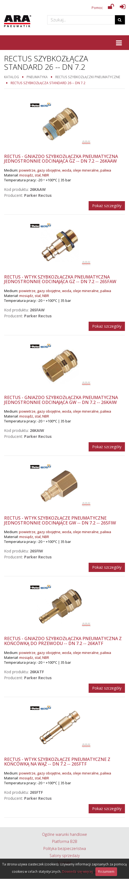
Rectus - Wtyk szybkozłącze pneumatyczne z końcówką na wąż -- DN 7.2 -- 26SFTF (57, 761)
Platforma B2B (64, 841)
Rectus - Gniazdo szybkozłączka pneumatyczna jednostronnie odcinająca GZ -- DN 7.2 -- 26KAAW (61, 158)
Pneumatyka (37, 77)
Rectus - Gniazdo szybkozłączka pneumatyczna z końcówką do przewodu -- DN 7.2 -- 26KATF (63, 640)
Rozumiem (106, 871)
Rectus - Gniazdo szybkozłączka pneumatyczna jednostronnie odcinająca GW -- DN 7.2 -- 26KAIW (61, 399)
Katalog (11, 77)
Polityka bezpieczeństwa (64, 848)
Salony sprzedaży (65, 855)
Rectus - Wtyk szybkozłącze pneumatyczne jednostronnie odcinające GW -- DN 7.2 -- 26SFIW (60, 520)
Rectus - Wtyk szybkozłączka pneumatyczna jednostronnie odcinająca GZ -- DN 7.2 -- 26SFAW (60, 279)
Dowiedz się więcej (77, 871)
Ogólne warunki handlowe (64, 834)
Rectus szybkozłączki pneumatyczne (87, 77)
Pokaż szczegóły (106, 205)
